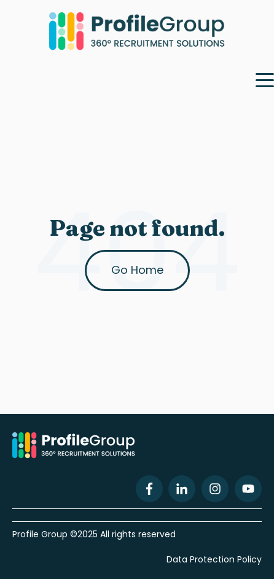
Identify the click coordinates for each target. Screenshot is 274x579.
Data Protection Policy (214, 559)
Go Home (137, 270)
